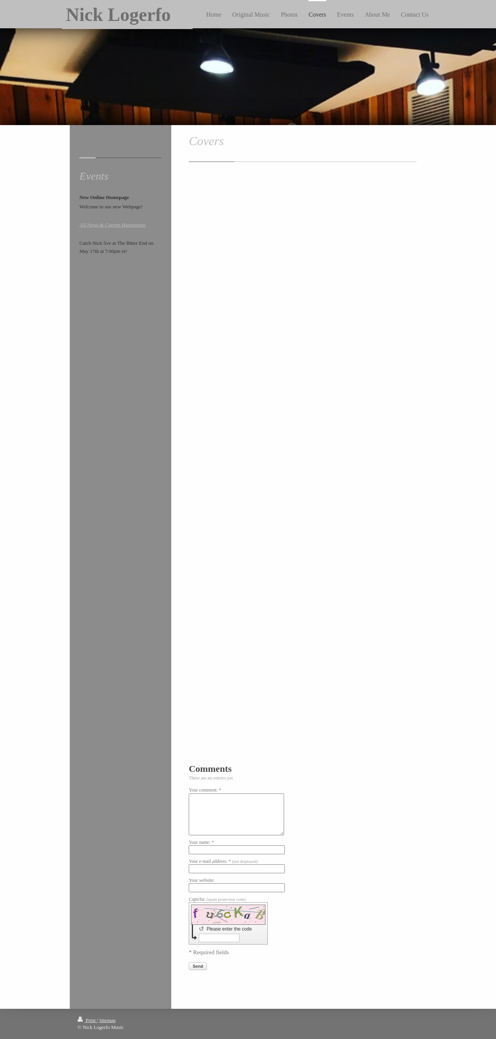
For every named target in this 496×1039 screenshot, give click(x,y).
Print (87, 1020)
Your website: (201, 880)
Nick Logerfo (118, 14)
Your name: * (201, 842)
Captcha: (217, 899)
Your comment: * (205, 790)
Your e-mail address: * (223, 861)
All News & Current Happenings (112, 225)
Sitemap (107, 1020)
